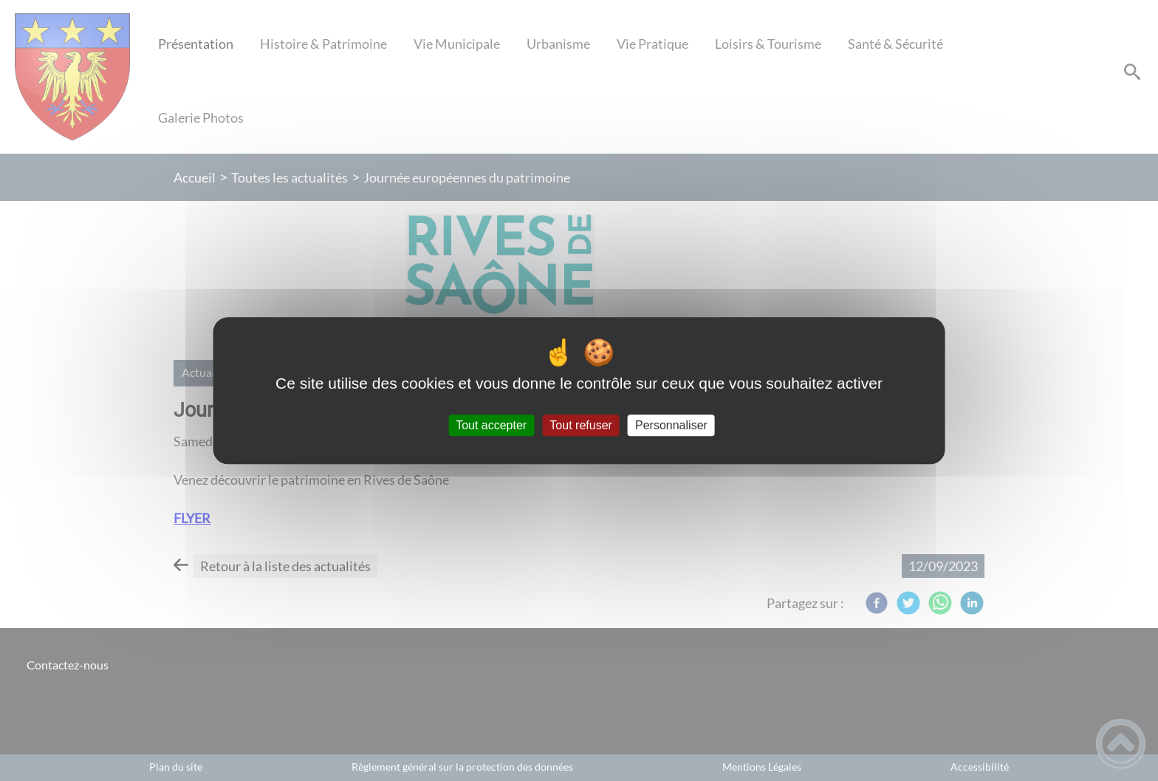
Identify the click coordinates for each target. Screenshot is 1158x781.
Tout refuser (580, 425)
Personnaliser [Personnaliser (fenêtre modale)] (671, 425)
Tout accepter (491, 425)
